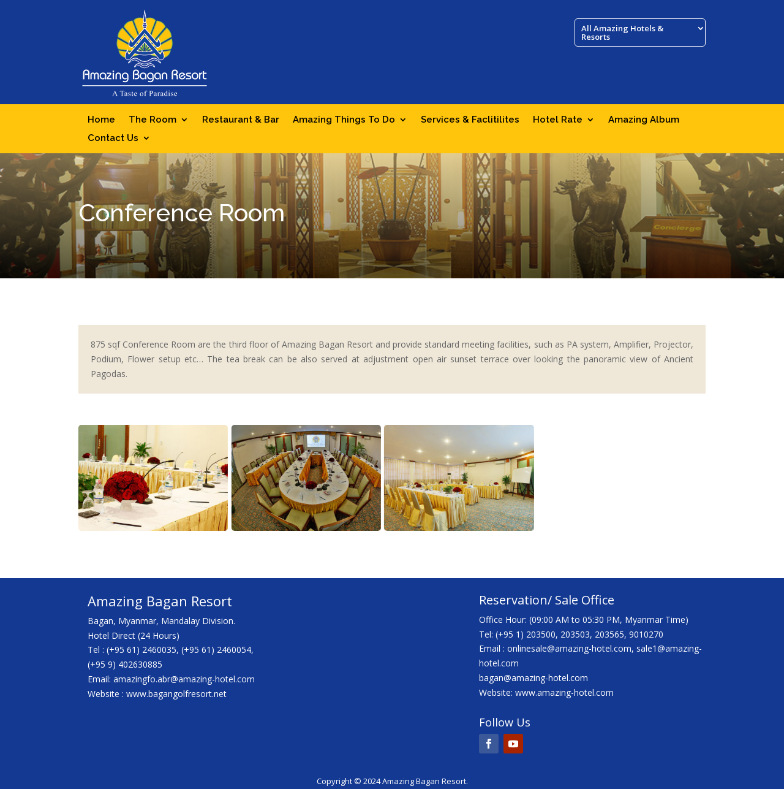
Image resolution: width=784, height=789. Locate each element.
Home (101, 120)
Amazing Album (643, 120)
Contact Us (113, 138)
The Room (152, 120)
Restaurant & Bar (240, 120)
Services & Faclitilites (470, 120)
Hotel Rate (557, 120)
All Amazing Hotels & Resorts (622, 33)
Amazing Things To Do (344, 120)
